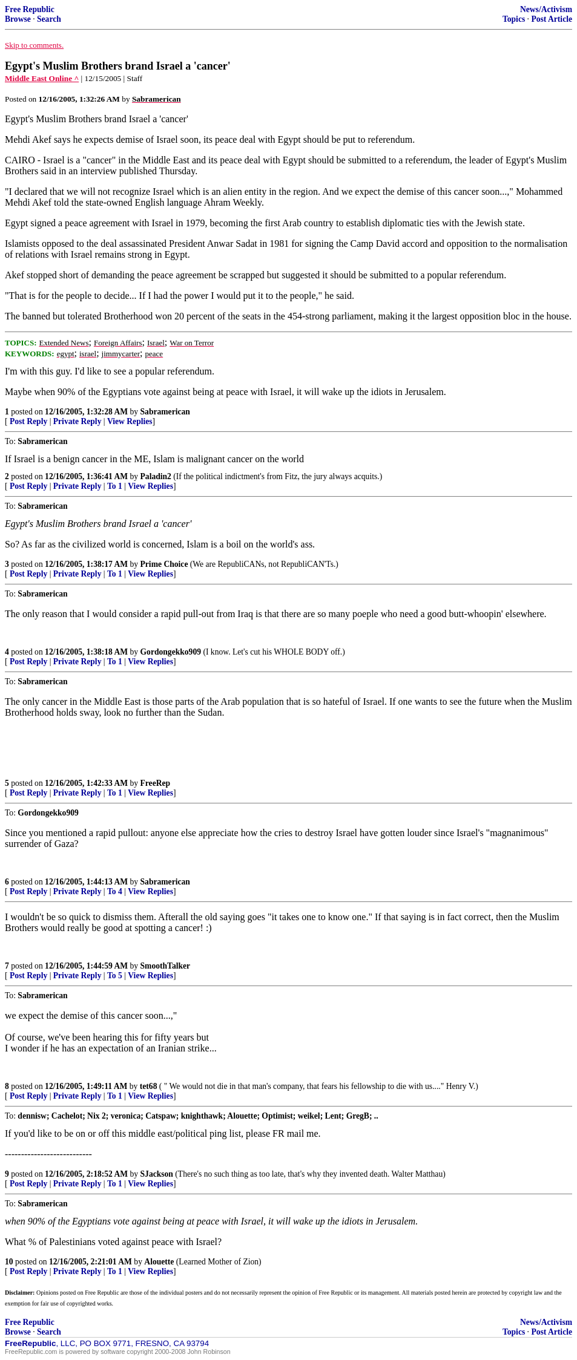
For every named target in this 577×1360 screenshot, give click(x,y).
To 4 (114, 891)
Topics (514, 19)
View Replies (130, 421)
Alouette (159, 1261)
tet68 (148, 1086)
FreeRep (155, 783)
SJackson (156, 1174)
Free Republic (29, 9)
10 (9, 1261)
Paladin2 (155, 476)
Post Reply (28, 421)
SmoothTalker (165, 965)
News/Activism (546, 9)
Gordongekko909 (170, 651)
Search (49, 19)
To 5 (114, 975)
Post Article (551, 19)
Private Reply (77, 421)
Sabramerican (165, 411)
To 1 (114, 486)
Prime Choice (164, 564)
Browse (18, 19)
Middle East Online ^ (42, 78)
